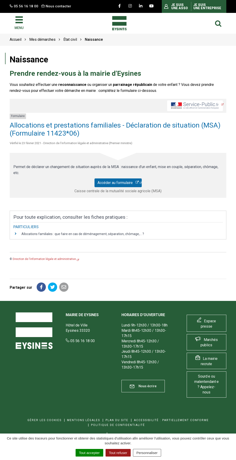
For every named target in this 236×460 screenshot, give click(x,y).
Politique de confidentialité (118, 425)
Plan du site (117, 420)
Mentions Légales (83, 420)
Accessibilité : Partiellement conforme (171, 420)
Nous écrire (143, 386)
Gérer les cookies (44, 420)
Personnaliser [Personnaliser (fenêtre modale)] (147, 453)
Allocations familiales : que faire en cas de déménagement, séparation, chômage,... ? (82, 234)
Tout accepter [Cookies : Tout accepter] (89, 453)
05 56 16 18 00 (80, 341)
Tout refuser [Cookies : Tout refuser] (118, 453)
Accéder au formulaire (118, 183)
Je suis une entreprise (207, 6)
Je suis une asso (179, 6)
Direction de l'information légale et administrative (44, 259)
